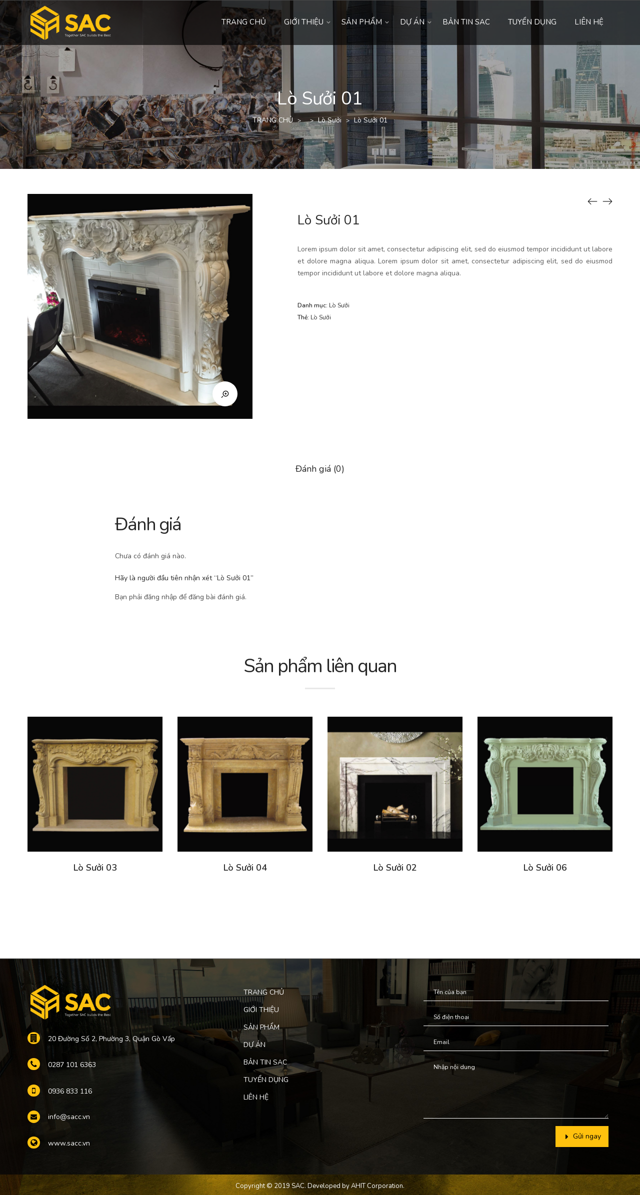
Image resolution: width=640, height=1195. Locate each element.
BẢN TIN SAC (466, 22)
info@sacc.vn (69, 1117)
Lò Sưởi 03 (95, 868)
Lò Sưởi (330, 120)
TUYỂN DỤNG (532, 22)
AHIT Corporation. (377, 1186)
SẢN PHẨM (362, 22)
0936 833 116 (70, 1091)
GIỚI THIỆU (304, 22)
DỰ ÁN (412, 22)
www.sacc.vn (69, 1143)
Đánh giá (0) (320, 469)
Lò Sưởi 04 (245, 868)
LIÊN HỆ (589, 22)
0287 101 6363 (72, 1065)
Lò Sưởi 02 (395, 868)
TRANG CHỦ (244, 22)
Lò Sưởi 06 (545, 868)
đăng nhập (160, 597)
